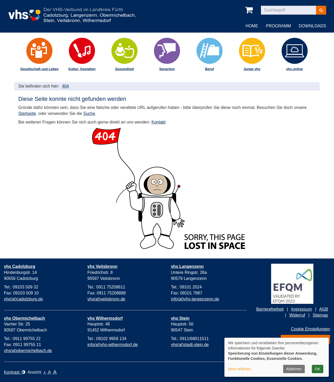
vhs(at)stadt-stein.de (190, 344)
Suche (89, 113)
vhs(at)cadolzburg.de (23, 299)
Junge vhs (251, 69)
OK (317, 369)
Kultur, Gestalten (82, 69)
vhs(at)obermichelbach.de (28, 350)
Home (252, 26)
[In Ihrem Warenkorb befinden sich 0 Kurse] (250, 10)
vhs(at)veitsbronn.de (106, 299)
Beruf (209, 69)
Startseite (27, 113)
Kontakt (159, 122)
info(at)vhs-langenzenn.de (195, 299)
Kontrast (14, 372)
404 (65, 86)
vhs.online (294, 69)
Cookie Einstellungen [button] (310, 329)
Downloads (312, 26)
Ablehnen (294, 369)
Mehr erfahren (239, 369)
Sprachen (167, 69)
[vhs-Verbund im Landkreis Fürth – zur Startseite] (72, 11)
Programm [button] (278, 26)
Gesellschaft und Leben (39, 69)
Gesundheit (124, 69)
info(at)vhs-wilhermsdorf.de (112, 344)
